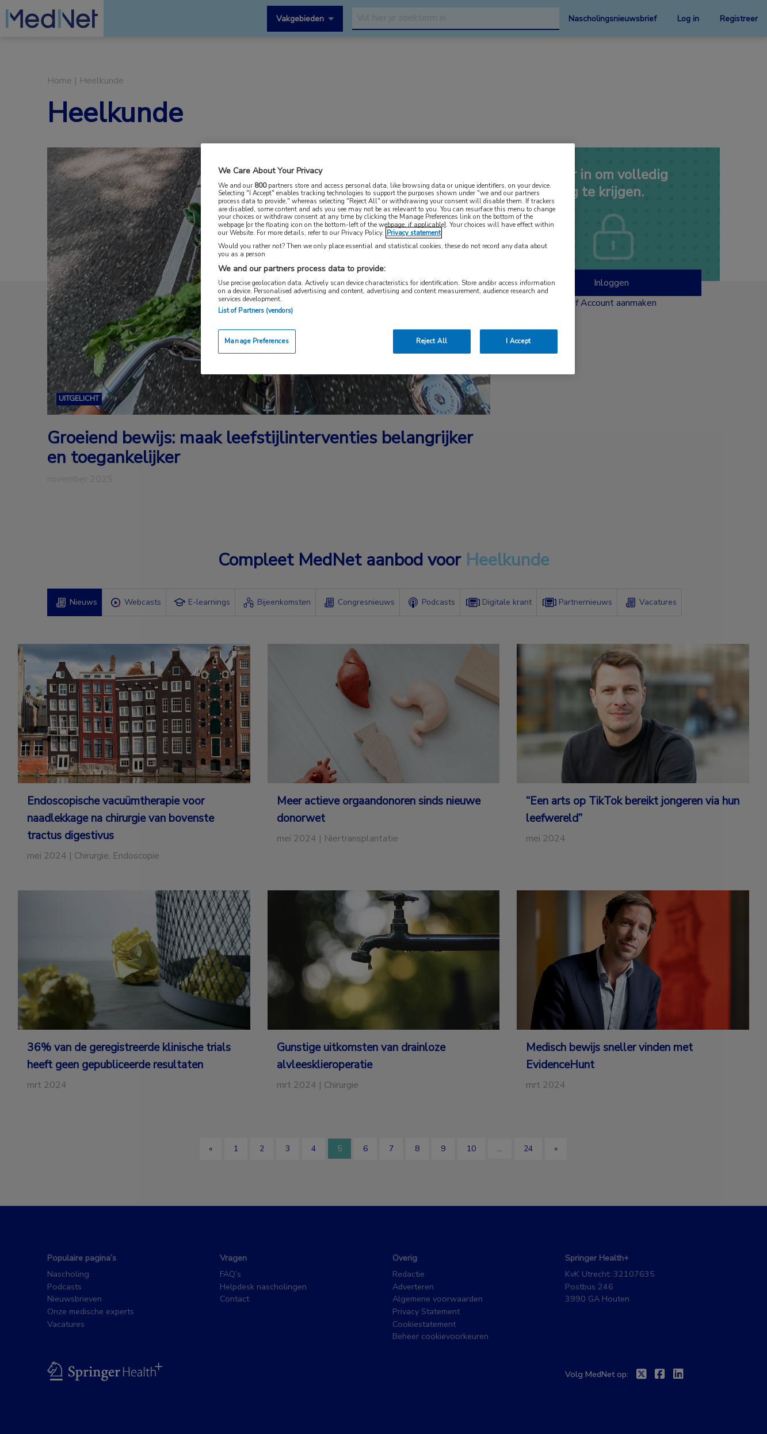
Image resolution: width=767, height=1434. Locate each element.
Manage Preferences (256, 341)
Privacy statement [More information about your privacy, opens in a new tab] (414, 232)
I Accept (518, 341)
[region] (388, 258)
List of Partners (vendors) (255, 310)
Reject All (432, 341)
